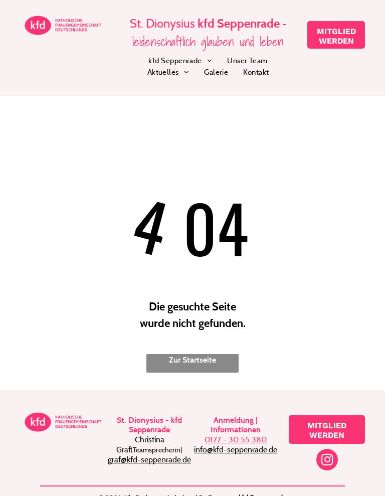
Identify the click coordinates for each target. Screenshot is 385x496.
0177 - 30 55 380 (236, 439)
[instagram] (327, 461)
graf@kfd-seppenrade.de (149, 459)
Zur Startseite (192, 360)
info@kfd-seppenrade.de (235, 449)
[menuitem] (180, 61)
